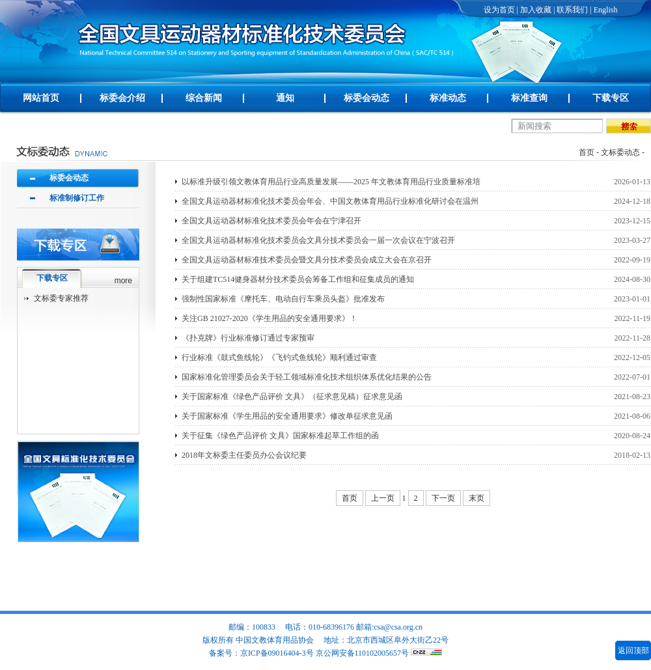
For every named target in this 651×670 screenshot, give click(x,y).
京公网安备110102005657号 (362, 653)
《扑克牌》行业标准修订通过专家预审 (248, 337)
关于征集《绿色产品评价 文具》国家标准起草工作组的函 (280, 435)
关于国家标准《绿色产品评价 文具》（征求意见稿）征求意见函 (292, 396)
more (123, 280)
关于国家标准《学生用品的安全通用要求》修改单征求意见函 (287, 416)
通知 (285, 98)
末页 (476, 498)
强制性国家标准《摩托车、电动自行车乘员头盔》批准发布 (283, 298)
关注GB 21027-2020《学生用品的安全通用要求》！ (269, 318)
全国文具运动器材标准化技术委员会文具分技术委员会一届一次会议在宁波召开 (318, 240)
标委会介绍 (122, 98)
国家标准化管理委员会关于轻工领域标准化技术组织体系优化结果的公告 (307, 377)
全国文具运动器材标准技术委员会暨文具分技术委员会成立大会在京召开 (307, 259)
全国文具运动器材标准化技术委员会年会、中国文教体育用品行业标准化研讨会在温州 (330, 201)
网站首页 (41, 98)
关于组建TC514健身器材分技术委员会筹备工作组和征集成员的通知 (298, 279)
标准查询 (529, 98)
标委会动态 (366, 98)
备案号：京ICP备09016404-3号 (261, 653)
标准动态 (448, 98)
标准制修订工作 (76, 197)
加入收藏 (535, 9)
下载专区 (610, 98)
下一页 (443, 498)
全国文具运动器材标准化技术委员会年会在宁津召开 (271, 220)
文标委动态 (620, 152)
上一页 (383, 498)
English (606, 9)
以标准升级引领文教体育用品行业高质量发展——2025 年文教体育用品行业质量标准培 (331, 181)
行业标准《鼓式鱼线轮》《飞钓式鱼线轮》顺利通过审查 (279, 357)
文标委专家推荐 (61, 298)
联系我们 (572, 9)
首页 (586, 152)
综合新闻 (204, 98)
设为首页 (499, 9)
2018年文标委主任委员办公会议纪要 (244, 455)
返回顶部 (633, 650)
